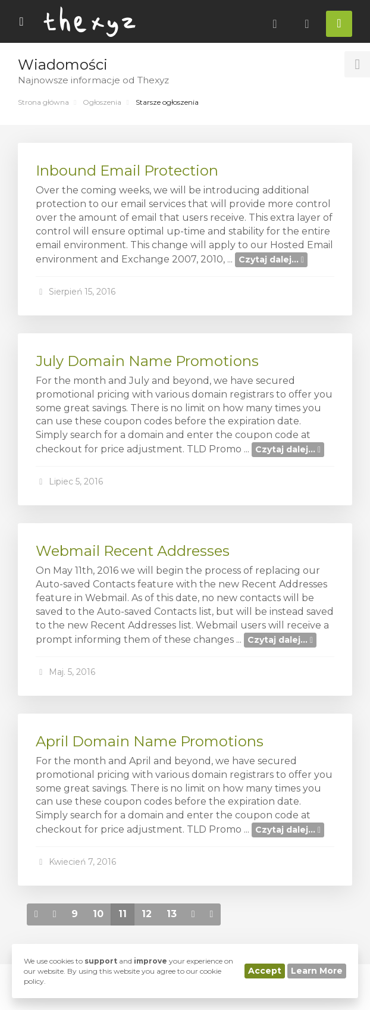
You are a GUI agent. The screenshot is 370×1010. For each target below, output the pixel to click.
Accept (264, 970)
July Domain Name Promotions (147, 361)
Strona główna (43, 102)
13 (172, 914)
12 (147, 914)
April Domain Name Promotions (150, 741)
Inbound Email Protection (127, 170)
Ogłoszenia (102, 102)
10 (98, 914)
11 (122, 914)
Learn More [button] (317, 970)
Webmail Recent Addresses (133, 550)
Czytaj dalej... (271, 259)
